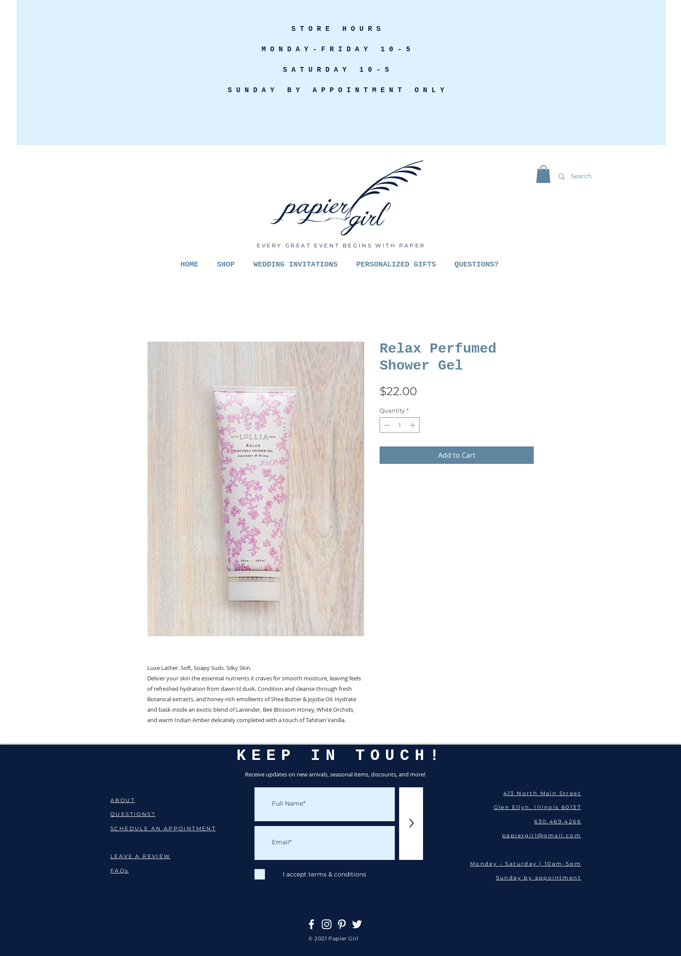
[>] (411, 823)
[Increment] (413, 425)
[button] (543, 174)
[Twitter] (357, 924)
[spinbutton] (399, 425)
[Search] (602, 176)
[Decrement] (386, 425)
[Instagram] (326, 924)
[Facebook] (311, 924)
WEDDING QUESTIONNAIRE (158, 842)
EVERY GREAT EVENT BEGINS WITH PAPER (341, 245)
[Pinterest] (341, 924)
